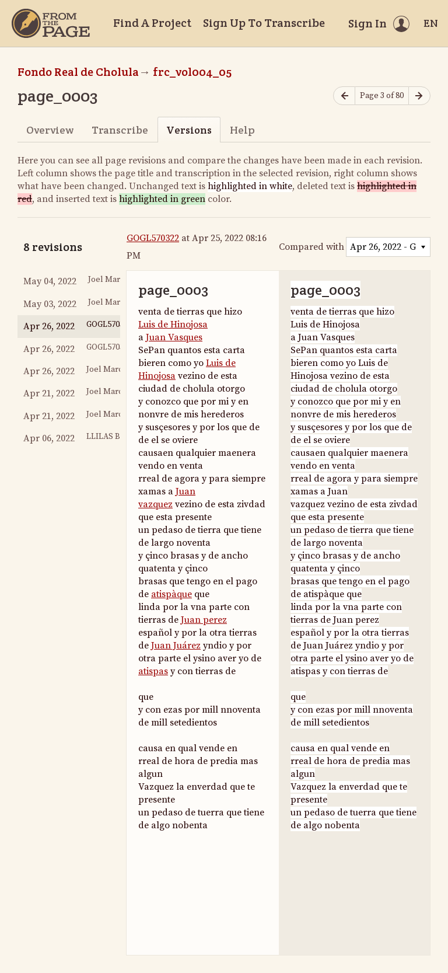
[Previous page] (344, 96)
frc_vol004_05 (192, 71)
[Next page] (419, 96)
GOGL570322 (153, 238)
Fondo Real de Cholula (78, 71)
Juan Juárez (176, 645)
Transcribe (120, 130)
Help (242, 130)
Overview (50, 130)
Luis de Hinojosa (173, 324)
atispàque (171, 594)
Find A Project (152, 22)
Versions (189, 130)
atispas (153, 671)
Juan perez (204, 620)
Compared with (311, 247)
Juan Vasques (174, 337)
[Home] (51, 23)
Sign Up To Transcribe (264, 22)
